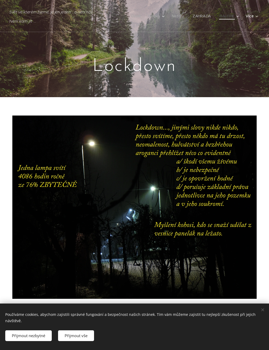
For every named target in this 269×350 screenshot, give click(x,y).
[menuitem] (137, 16)
